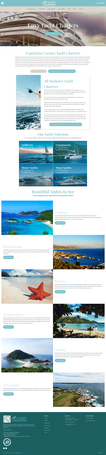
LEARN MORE (60, 223)
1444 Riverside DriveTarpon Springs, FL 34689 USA (72, 419)
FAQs (69, 9)
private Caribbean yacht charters (62, 217)
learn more (27, 148)
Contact (81, 9)
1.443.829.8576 (101, 3)
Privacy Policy (100, 452)
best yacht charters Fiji (21, 323)
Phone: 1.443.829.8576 (70, 422)
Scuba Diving (51, 9)
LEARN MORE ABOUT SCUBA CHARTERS (62, 71)
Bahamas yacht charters (68, 284)
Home (23, 9)
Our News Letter (89, 418)
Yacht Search (61, 9)
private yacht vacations (64, 355)
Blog (74, 9)
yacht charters (16, 390)
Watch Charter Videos (90, 420)
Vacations (42, 9)
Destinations (32, 9)
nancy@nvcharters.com (70, 424)
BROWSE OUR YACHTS (39, 71)
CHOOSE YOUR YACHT (53, 33)
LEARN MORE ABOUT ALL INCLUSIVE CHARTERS (65, 124)
